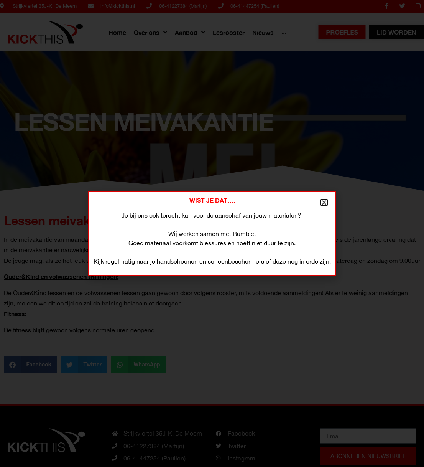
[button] (324, 202)
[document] (212, 233)
